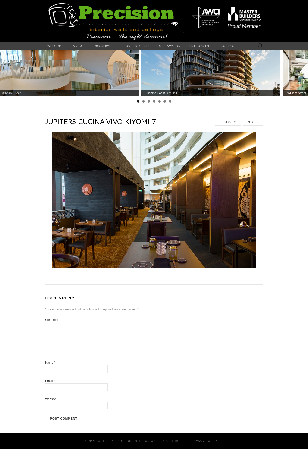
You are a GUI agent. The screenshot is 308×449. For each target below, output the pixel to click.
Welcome (55, 45)
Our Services (105, 45)
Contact (228, 45)
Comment (51, 320)
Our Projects (138, 45)
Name (50, 362)
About (78, 45)
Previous (228, 122)
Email (50, 381)
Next (253, 122)
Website (50, 399)
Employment (200, 45)
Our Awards (169, 45)
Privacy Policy (204, 441)
